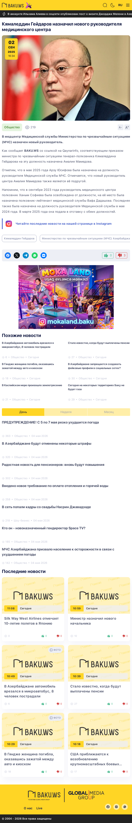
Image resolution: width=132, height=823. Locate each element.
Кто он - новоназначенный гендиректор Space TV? (44, 528)
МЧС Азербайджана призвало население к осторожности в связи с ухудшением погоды (58, 551)
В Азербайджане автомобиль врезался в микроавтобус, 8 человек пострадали (28, 344)
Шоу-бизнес (22, 520)
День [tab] (23, 412)
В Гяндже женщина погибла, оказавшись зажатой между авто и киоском (28, 366)
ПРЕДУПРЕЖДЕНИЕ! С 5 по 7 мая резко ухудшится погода (50, 422)
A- (120, 127)
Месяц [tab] (109, 412)
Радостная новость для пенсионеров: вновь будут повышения (53, 465)
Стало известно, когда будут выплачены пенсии (99, 342)
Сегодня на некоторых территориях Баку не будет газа (96, 387)
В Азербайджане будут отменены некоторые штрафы (46, 443)
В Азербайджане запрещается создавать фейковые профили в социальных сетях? (94, 366)
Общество (12, 127)
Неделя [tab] (66, 412)
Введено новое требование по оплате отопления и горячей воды (55, 486)
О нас (28, 808)
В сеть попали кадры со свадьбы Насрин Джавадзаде (46, 507)
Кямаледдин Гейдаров (19, 238)
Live (39, 808)
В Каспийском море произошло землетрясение (32, 385)
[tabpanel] (66, 492)
